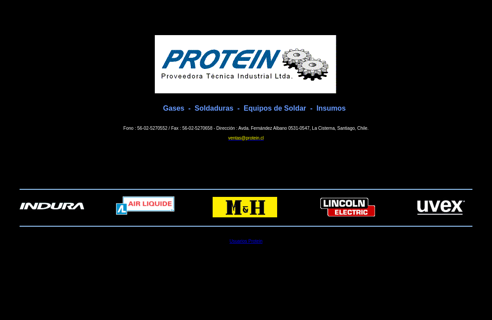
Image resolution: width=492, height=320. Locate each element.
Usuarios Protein (246, 241)
